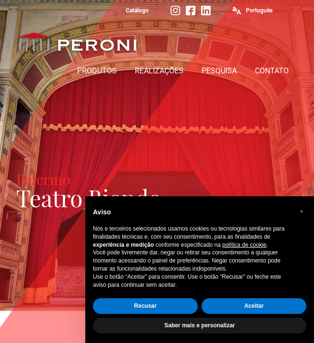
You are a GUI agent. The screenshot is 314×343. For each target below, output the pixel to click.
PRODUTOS (97, 70)
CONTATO (272, 70)
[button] (301, 211)
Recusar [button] (145, 306)
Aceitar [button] (254, 306)
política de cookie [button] (245, 245)
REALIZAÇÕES (159, 70)
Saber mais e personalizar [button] (199, 325)
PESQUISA (219, 70)
